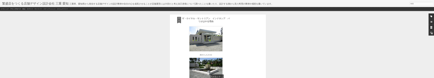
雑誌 (23, 9)
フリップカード (15, 9)
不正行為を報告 (230, 76)
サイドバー (38, 9)
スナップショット (50, 9)
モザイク (30, 9)
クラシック (5, 9)
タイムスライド (62, 9)
